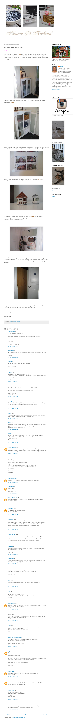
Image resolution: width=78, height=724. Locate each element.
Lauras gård (10, 401)
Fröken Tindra (11, 690)
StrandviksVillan (11, 534)
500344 (53, 196)
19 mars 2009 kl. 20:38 (13, 699)
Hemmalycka (11, 350)
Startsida (27, 714)
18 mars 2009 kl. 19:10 (13, 504)
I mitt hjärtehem (11, 603)
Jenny (61, 66)
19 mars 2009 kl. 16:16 (13, 667)
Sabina (9, 625)
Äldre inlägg (45, 714)
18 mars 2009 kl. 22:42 (13, 586)
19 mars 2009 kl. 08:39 (13, 620)
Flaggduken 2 (11, 508)
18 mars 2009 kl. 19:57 (13, 514)
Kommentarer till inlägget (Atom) (19, 717)
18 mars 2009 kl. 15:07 (13, 474)
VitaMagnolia (11, 486)
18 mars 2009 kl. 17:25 (13, 482)
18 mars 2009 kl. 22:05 (13, 576)
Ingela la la (10, 546)
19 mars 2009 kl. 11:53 (13, 646)
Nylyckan (10, 422)
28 (52, 190)
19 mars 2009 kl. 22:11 (13, 709)
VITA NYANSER (11, 386)
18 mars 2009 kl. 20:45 (13, 529)
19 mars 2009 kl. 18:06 (13, 676)
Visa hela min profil (56, 89)
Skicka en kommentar (11, 712)
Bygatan (10, 651)
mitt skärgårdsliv (12, 478)
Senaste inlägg (8, 714)
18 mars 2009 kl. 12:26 (13, 418)
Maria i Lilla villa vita (12, 497)
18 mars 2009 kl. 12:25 (13, 408)
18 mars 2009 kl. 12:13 (13, 381)
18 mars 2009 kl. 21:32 (13, 554)
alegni (9, 433)
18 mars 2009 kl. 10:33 (13, 357)
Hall (9, 322)
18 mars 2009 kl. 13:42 (13, 442)
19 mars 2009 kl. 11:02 (13, 633)
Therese (10, 361)
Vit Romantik (11, 558)
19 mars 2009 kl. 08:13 (13, 609)
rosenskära (10, 372)
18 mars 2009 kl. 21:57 (13, 563)
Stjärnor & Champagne (13, 568)
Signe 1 (9, 413)
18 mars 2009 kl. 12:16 (13, 396)
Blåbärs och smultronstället (14, 637)
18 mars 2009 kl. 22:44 (13, 599)
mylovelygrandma (12, 447)
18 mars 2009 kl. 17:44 (13, 493)
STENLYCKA (11, 671)
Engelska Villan (11, 331)
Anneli (9, 458)
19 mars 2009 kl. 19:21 (13, 686)
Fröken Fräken (11, 681)
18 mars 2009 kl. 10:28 (13, 346)
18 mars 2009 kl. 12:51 (13, 429)
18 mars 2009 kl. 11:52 (13, 368)
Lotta (9, 591)
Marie (9, 580)
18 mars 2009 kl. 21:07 (13, 542)
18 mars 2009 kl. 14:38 (13, 453)
